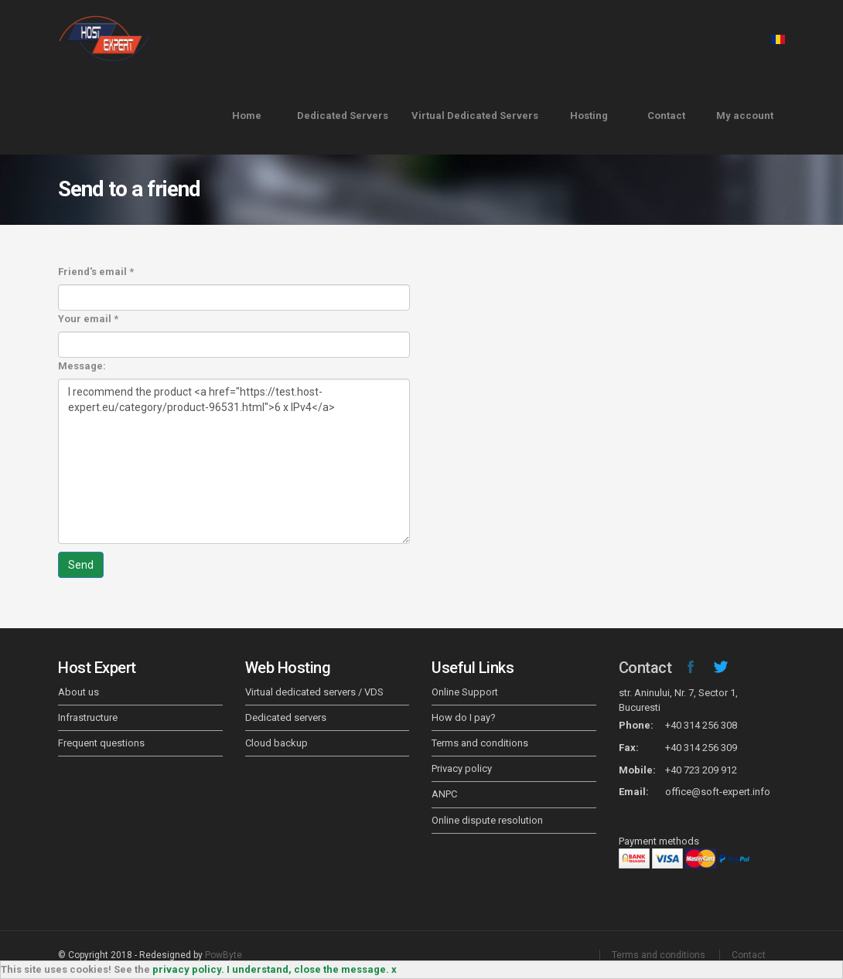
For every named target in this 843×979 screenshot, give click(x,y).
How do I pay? (464, 717)
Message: (82, 366)
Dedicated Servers (342, 115)
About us (78, 692)
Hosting (589, 115)
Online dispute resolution (487, 820)
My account (744, 115)
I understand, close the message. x (312, 969)
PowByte (223, 955)
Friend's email (96, 271)
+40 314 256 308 (701, 725)
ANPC (444, 794)
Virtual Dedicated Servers (474, 115)
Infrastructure (88, 717)
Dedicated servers (285, 717)
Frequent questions (101, 743)
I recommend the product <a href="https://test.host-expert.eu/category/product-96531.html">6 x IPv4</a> (234, 461)
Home (246, 115)
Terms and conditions (480, 743)
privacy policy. (188, 969)
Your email (88, 319)
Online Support (465, 692)
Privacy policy (462, 768)
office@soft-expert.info (717, 791)
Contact (666, 115)
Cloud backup (276, 743)
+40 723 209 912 (701, 770)
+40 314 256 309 (701, 747)
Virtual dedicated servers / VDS (314, 692)
